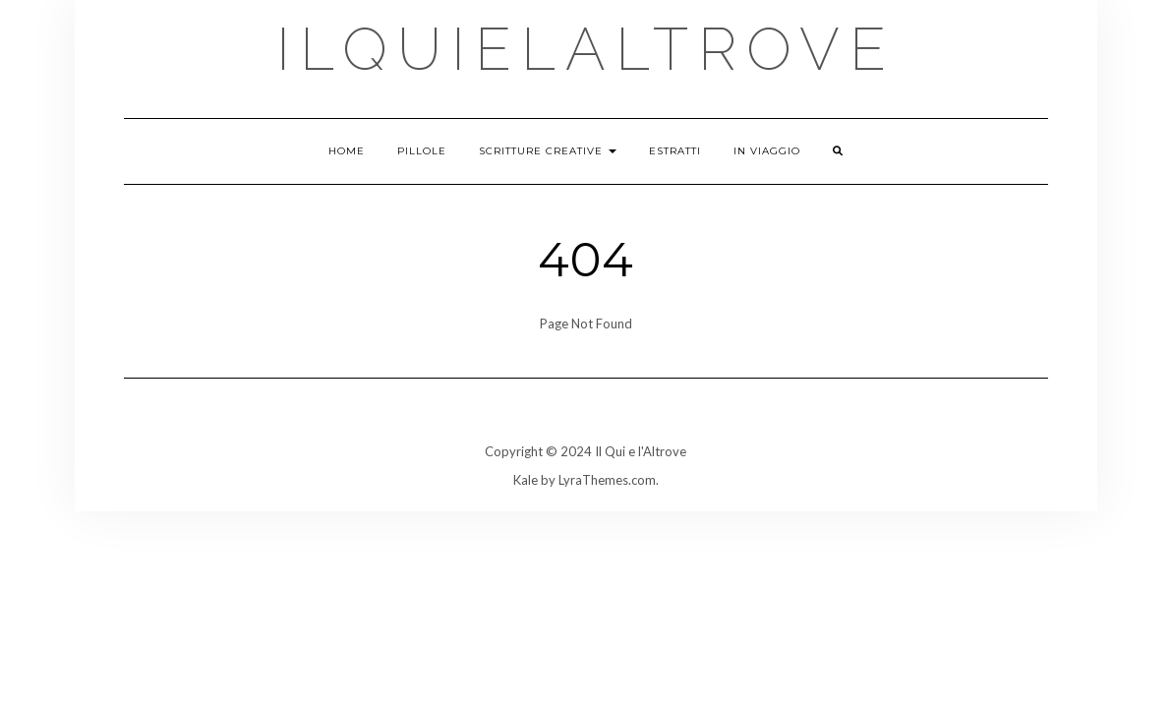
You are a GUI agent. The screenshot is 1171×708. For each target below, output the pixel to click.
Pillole (421, 151)
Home (346, 151)
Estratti (675, 151)
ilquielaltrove (586, 49)
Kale (525, 480)
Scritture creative (547, 151)
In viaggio (766, 151)
